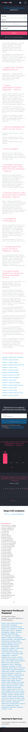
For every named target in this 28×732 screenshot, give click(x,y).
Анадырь (12, 632)
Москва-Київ (5, 534)
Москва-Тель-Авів (7, 556)
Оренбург (4, 675)
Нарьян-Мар (5, 648)
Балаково (17, 693)
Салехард (16, 675)
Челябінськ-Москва (8, 589)
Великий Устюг (15, 682)
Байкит (13, 680)
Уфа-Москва (6, 573)
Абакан (3, 628)
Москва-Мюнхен (7, 549)
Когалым (17, 698)
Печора (17, 705)
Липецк (21, 684)
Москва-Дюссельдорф (9, 595)
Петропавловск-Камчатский (9, 652)
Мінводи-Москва (6, 537)
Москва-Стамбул (7, 547)
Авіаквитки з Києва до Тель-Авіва (10, 375)
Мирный (9, 687)
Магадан (4, 634)
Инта (7, 698)
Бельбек (18, 677)
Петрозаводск (17, 687)
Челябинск (18, 630)
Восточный (19, 659)
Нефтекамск (16, 702)
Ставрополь (14, 655)
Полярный (15, 684)
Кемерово (11, 637)
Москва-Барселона (8, 579)
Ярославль (21, 696)
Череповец (4, 668)
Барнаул (3, 680)
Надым (18, 648)
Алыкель (12, 671)
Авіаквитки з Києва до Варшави (10, 395)
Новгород (22, 703)
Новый (3, 639)
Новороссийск (14, 703)
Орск (16, 686)
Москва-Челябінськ (8, 586)
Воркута (3, 687)
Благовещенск (5, 630)
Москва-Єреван (7, 552)
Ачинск (18, 691)
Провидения (5, 707)
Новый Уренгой (20, 671)
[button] (12, 467)
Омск (22, 648)
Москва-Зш (6, 598)
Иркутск (18, 636)
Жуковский (14, 627)
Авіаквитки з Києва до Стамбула (10, 370)
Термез (3, 677)
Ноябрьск (12, 648)
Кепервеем (13, 625)
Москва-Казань (7, 564)
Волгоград (10, 662)
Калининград (18, 637)
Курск (3, 661)
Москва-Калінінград (8, 580)
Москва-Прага (6, 582)
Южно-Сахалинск (20, 661)
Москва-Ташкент (7, 592)
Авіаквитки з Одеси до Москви (10, 359)
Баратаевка (12, 659)
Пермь (11, 650)
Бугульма (4, 678)
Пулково (4, 643)
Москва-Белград (7, 596)
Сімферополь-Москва (8, 529)
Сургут (21, 653)
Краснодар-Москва (8, 540)
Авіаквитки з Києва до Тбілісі (9, 367)
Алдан (22, 691)
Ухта (8, 677)
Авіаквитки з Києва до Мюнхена (10, 372)
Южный (21, 675)
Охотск (3, 705)
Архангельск (13, 628)
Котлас (15, 700)
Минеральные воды (7, 644)
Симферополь (5, 655)
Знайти (14, 33)
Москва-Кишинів (7, 553)
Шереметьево (5, 657)
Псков (20, 652)
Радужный (13, 707)
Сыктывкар (15, 653)
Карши (16, 668)
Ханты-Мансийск (6, 636)
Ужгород (12, 677)
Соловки (8, 684)
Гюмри (3, 669)
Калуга (3, 700)
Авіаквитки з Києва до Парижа (10, 362)
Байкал (12, 661)
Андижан (21, 678)
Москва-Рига (6, 558)
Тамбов (3, 689)
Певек (13, 691)
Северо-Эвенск (5, 627)
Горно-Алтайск (5, 682)
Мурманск (10, 643)
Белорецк (10, 693)
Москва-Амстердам (8, 583)
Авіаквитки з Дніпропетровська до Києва (12, 392)
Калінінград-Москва (8, 585)
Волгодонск (19, 623)
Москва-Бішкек (7, 593)
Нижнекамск (5, 646)
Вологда (12, 623)
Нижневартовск (14, 646)
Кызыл (3, 702)
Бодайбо (8, 691)
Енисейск (4, 696)
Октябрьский (10, 705)
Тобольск (4, 709)
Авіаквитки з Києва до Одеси (9, 387)
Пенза (15, 650)
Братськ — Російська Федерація (14, 514)
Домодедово (5, 632)
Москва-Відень (7, 559)
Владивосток (5, 664)
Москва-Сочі (5, 532)
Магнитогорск (18, 643)
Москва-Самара (7, 567)
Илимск (3, 623)
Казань (18, 641)
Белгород (19, 632)
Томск (3, 659)
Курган (11, 668)
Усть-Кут (20, 689)
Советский (18, 673)
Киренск (18, 680)
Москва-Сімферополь (8, 528)
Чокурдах (4, 694)
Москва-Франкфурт (8, 555)
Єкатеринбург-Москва (9, 546)
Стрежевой (19, 707)
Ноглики (20, 686)
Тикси (3, 698)
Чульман (10, 694)
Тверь (23, 698)
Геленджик (12, 666)
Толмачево (4, 650)
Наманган (21, 669)
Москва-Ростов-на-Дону (9, 541)
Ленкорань (21, 668)
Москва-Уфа (6, 562)
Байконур (15, 678)
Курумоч (23, 639)
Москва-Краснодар (8, 538)
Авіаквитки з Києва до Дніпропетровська (12, 385)
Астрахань (21, 628)
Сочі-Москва (5, 531)
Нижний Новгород (12, 634)
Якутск (12, 664)
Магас (9, 678)
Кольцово (14, 657)
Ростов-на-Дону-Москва (9, 543)
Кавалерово (20, 700)
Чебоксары (18, 664)
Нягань (3, 673)
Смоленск (9, 702)
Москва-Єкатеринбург (9, 544)
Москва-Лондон (7, 561)
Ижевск (3, 686)
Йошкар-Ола (10, 686)
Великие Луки (5, 625)
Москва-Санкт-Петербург (9, 525)
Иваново (4, 637)
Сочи (7, 628)
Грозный (18, 666)
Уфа (7, 659)
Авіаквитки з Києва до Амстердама (11, 382)
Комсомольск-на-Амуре (8, 641)
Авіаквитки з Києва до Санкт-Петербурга (12, 357)
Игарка (15, 696)
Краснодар (17, 639)
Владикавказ (10, 673)
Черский (16, 694)
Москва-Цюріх (6, 591)
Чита (13, 636)
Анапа (20, 627)
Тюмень (19, 657)
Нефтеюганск (5, 703)
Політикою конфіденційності (17, 427)
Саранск (10, 675)
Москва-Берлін (7, 574)
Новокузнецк (5, 671)
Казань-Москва (7, 568)
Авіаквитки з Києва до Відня (9, 380)
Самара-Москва (7, 570)
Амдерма (4, 693)
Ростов (3, 653)
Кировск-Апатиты (12, 689)
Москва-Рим (6, 565)
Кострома (9, 700)
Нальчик (16, 644)
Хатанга (9, 696)
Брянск (22, 693)
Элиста (3, 684)
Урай (8, 623)
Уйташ (8, 669)
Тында (10, 709)
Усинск (7, 661)
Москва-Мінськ (7, 571)
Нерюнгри (14, 669)
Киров (22, 682)
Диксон (21, 694)
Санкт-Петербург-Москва (9, 527)
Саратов (8, 653)
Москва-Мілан (6, 588)
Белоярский (4, 666)
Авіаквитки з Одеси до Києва (9, 390)
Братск (13, 630)
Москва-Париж (7, 550)
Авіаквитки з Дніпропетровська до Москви (13, 365)
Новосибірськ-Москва (8, 577)
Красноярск (9, 639)
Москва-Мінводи (6, 535)
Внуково (4, 662)
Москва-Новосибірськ (8, 576)
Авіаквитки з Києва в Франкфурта (10, 377)
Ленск (3, 691)
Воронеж (17, 662)
